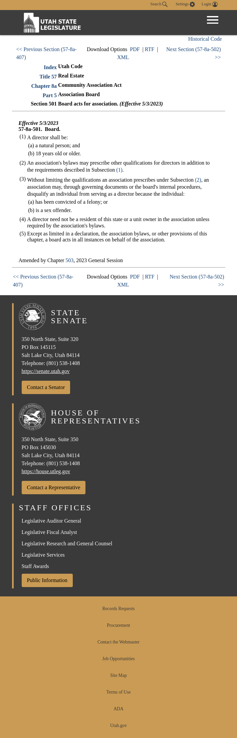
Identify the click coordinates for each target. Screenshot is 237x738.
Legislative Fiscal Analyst (49, 532)
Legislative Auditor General (51, 521)
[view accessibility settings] (185, 4)
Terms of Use (118, 692)
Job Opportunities (118, 658)
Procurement (118, 625)
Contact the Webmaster (118, 641)
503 (69, 260)
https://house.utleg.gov (46, 471)
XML (123, 57)
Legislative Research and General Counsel (67, 543)
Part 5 (50, 95)
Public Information (47, 580)
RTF (149, 49)
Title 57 (48, 76)
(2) (198, 180)
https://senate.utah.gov (46, 371)
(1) (119, 170)
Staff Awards (35, 566)
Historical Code (205, 39)
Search (159, 4)
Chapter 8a (44, 86)
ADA (118, 708)
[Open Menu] (212, 20)
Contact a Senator (46, 387)
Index (50, 67)
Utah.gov (118, 725)
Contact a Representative (53, 487)
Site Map (118, 675)
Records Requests (118, 608)
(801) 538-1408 (63, 363)
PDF (135, 49)
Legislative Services (43, 555)
